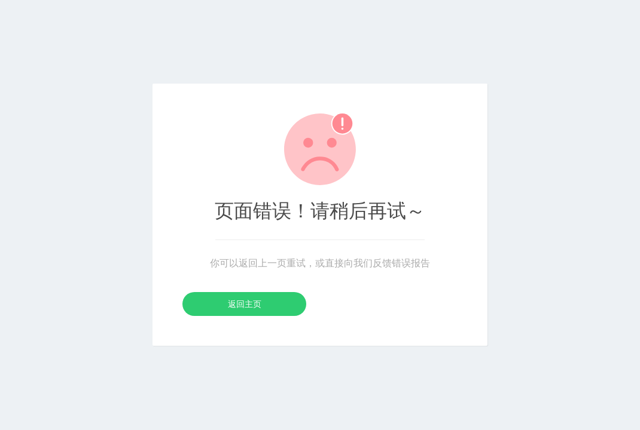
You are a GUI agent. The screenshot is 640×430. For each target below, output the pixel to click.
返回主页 (244, 304)
